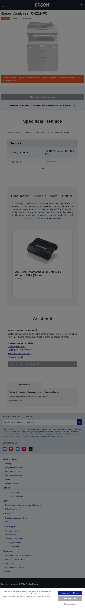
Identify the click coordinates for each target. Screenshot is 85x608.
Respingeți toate (70, 598)
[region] (42, 598)
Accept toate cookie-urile (70, 593)
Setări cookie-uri (70, 604)
